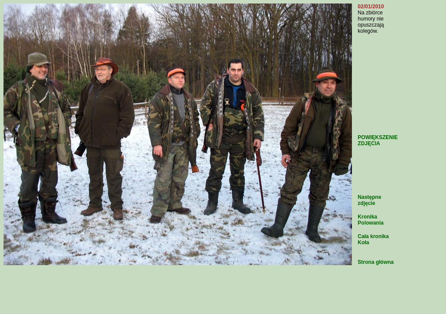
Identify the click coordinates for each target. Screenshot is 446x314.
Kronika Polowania (370, 220)
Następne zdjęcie (369, 200)
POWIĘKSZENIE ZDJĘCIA (378, 140)
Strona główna (376, 262)
